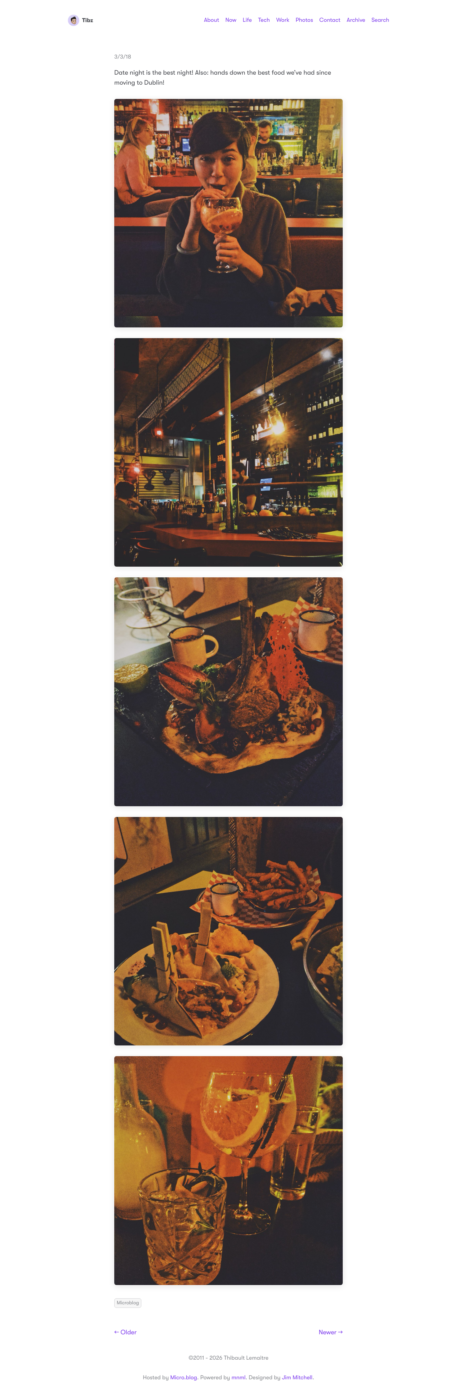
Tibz (80, 20)
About (211, 20)
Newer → (331, 1332)
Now (230, 20)
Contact (329, 20)
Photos (304, 20)
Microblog (128, 1303)
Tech (264, 20)
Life (247, 20)
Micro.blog (183, 1377)
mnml (238, 1377)
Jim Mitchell (297, 1377)
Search (380, 20)
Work (282, 20)
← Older (125, 1332)
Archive (356, 20)
